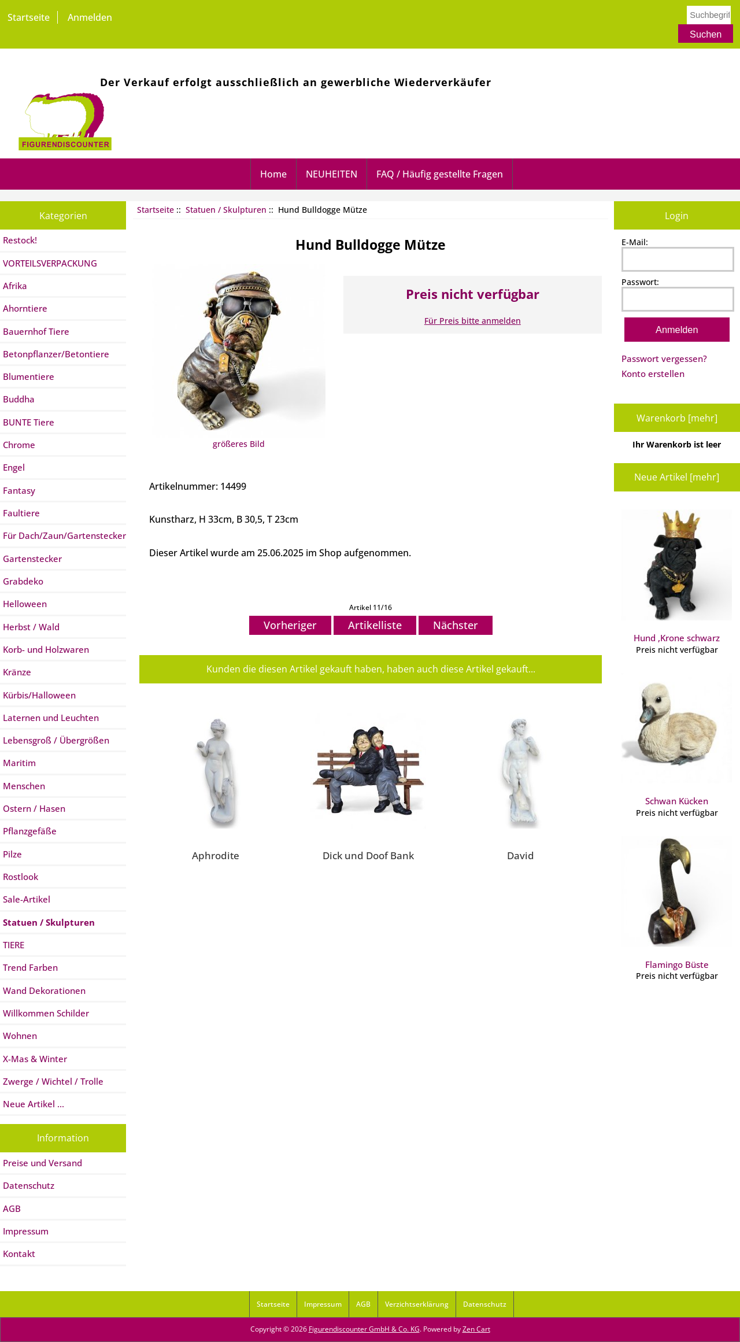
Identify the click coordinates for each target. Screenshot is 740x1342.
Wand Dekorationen (44, 990)
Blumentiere (28, 376)
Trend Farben (30, 967)
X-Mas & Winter (35, 1058)
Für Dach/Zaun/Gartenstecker (64, 535)
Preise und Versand (42, 1163)
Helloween (25, 603)
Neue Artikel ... (33, 1104)
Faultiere (21, 513)
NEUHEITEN (331, 174)
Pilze (12, 854)
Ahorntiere (25, 308)
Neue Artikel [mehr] (676, 477)
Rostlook (20, 876)
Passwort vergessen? (664, 358)
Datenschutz (28, 1185)
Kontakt (19, 1253)
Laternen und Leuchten (51, 717)
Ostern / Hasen (34, 808)
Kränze (17, 672)
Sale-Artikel (26, 899)
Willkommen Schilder (46, 1013)
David (520, 855)
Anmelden (90, 17)
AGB (12, 1208)
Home (273, 174)
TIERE (13, 945)
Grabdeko (23, 581)
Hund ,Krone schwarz (676, 576)
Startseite (29, 17)
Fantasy (19, 490)
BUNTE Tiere (28, 422)
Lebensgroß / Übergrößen (56, 740)
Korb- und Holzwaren (46, 649)
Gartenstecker (32, 558)
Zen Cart (476, 1329)
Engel (14, 467)
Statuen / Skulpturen (226, 209)
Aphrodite (215, 855)
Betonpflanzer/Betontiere (56, 354)
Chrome (19, 444)
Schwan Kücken (676, 740)
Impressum (26, 1231)
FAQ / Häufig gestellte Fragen (439, 174)
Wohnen (20, 1035)
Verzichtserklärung (417, 1304)
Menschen (24, 786)
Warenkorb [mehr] (677, 418)
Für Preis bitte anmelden (472, 320)
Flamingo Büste (676, 903)
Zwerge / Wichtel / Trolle (53, 1081)
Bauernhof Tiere (36, 331)
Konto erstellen (652, 373)
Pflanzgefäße (30, 831)
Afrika (15, 285)
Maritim (19, 762)
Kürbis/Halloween (39, 695)
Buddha (19, 399)
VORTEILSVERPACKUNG (50, 263)
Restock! (20, 240)
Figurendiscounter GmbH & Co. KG (364, 1329)
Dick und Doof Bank (368, 855)
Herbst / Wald (31, 627)
